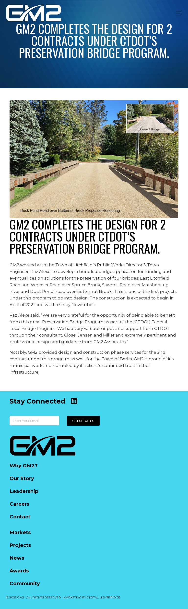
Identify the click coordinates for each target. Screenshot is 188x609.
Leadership (24, 491)
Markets (20, 532)
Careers (19, 504)
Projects (20, 545)
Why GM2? (24, 466)
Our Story (22, 478)
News (17, 558)
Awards (19, 571)
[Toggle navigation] (177, 13)
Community (25, 583)
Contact (20, 517)
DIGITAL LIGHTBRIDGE (103, 597)
